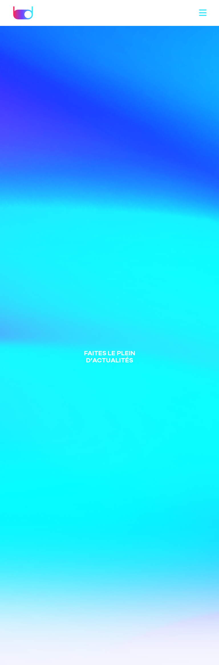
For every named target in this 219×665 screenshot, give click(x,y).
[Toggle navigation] (202, 13)
